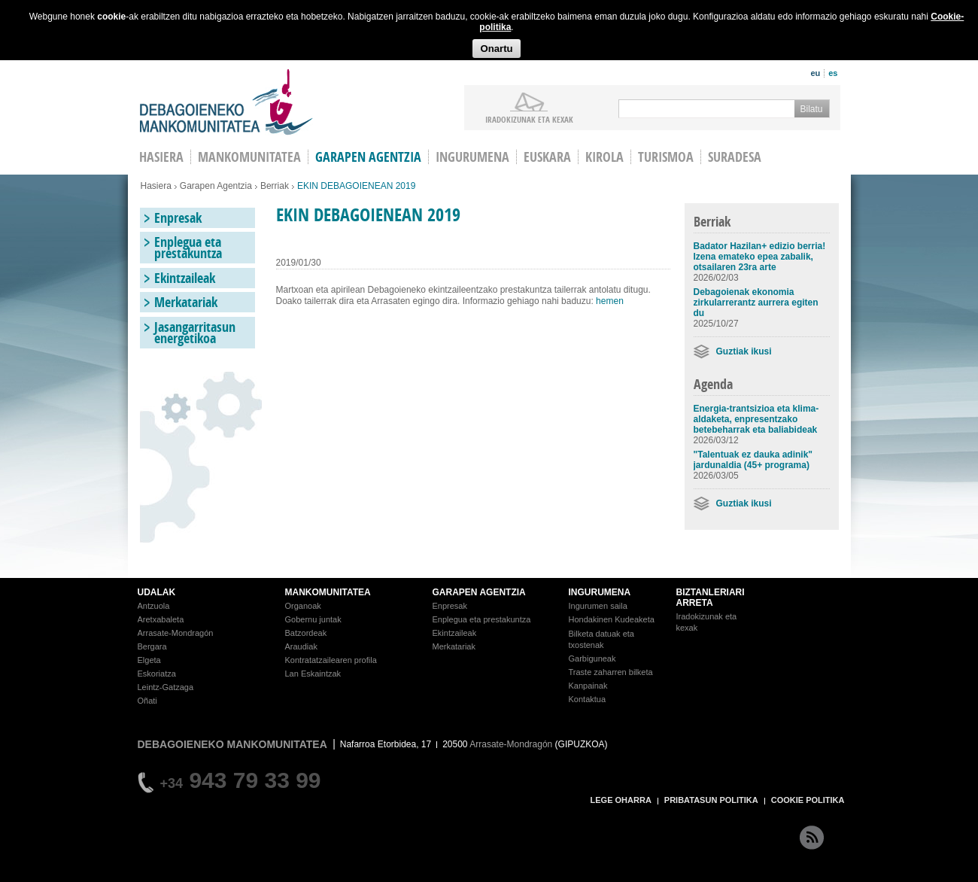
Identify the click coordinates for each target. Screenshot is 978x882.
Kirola (604, 157)
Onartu (496, 48)
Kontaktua (587, 699)
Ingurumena (472, 157)
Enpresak (178, 217)
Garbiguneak (592, 658)
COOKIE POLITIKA (808, 799)
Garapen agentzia (368, 157)
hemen (610, 301)
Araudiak (301, 646)
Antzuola (154, 605)
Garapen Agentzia (216, 186)
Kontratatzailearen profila (331, 660)
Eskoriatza (157, 673)
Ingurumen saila (598, 605)
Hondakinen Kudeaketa (612, 619)
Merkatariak (185, 302)
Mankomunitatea (249, 157)
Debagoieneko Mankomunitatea (226, 101)
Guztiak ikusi (744, 351)
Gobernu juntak (313, 619)
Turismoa (666, 157)
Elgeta (149, 660)
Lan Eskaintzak (313, 673)
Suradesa (734, 157)
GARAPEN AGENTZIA (479, 592)
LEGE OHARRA (621, 799)
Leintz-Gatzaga (166, 687)
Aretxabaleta (161, 619)
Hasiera (156, 186)
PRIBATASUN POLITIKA (711, 799)
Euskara (547, 157)
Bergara (152, 646)
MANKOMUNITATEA (328, 592)
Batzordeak (306, 632)
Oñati (147, 700)
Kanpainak (588, 685)
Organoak (303, 605)
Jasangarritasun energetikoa (194, 333)
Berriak (274, 186)
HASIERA (161, 157)
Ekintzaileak (184, 278)
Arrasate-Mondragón (176, 632)
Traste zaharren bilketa (611, 672)
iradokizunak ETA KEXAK (529, 119)
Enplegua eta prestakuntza (188, 248)
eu (815, 73)
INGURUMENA (600, 592)
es (832, 73)
